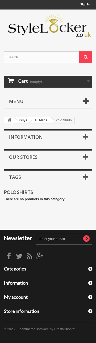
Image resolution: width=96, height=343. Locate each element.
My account (16, 297)
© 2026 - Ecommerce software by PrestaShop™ (39, 329)
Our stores (23, 157)
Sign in (85, 4)
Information (26, 137)
